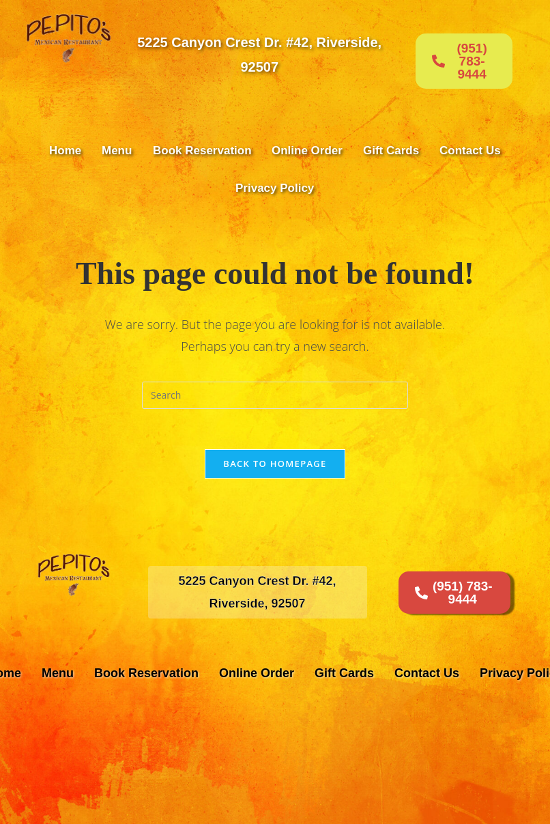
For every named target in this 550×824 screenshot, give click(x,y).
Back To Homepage (274, 464)
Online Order (307, 150)
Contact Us (470, 150)
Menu (117, 150)
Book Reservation (202, 150)
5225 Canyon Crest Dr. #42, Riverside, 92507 (259, 54)
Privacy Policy (274, 188)
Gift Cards (391, 150)
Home (65, 150)
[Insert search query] (275, 395)
